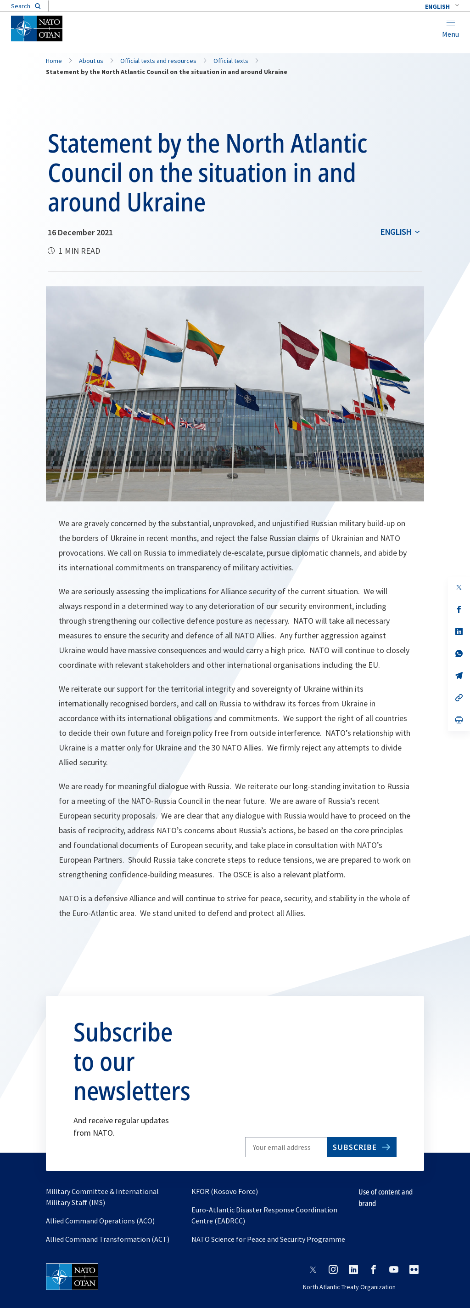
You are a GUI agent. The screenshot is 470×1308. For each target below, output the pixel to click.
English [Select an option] (395, 232)
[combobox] (442, 6)
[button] (442, 6)
